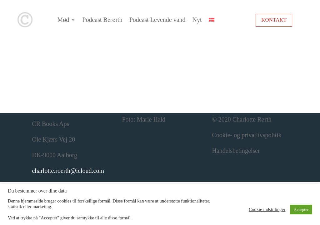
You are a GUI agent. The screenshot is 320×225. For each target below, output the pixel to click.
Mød (63, 19)
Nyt (197, 19)
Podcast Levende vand (157, 19)
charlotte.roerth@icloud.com (68, 170)
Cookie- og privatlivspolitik (247, 135)
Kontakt (274, 20)
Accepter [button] (301, 209)
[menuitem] (211, 20)
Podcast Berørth (102, 19)
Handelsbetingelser (236, 150)
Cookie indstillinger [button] (267, 209)
